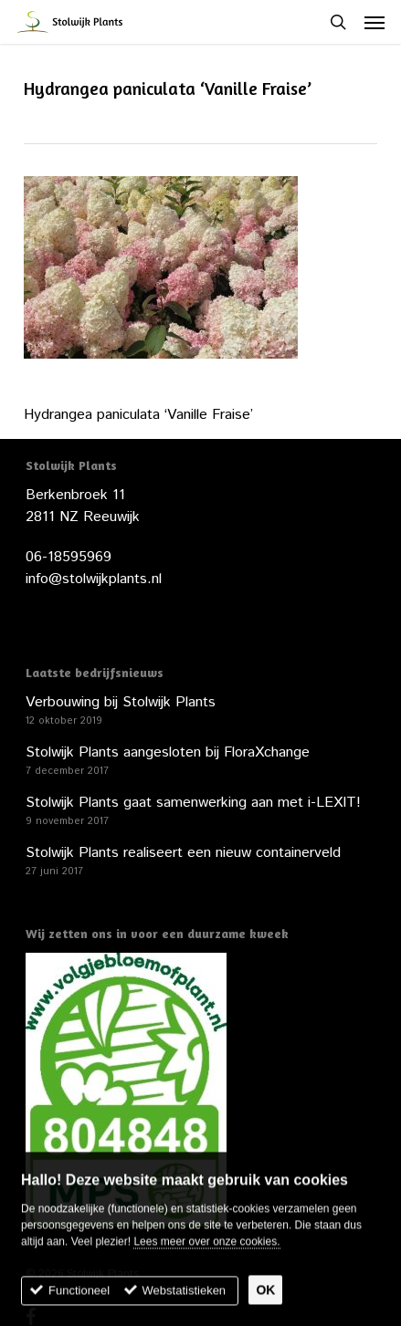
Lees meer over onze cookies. (206, 1250)
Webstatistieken (184, 1299)
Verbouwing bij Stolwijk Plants (121, 702)
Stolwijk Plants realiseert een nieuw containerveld (183, 852)
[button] (374, 22)
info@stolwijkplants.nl (94, 579)
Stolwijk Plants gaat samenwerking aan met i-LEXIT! (193, 802)
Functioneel (79, 1299)
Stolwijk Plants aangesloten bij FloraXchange (168, 752)
